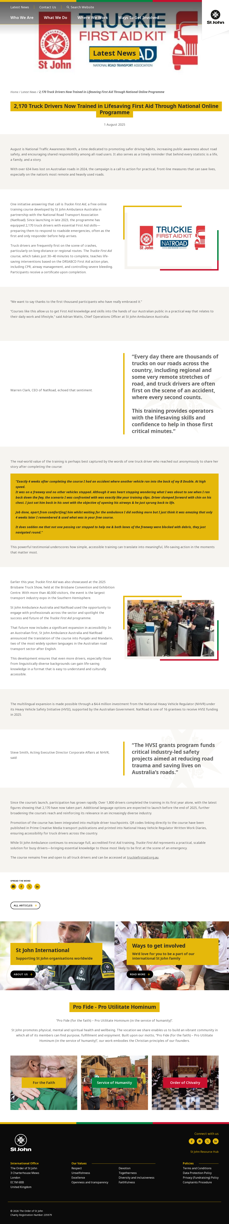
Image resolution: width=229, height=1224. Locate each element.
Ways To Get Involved (138, 17)
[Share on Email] (13, 887)
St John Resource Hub (204, 1152)
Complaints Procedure (197, 1182)
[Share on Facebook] (21, 887)
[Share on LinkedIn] (37, 887)
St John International (42, 950)
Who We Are (21, 17)
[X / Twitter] (208, 1141)
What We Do (55, 17)
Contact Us (47, 7)
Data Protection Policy (197, 1173)
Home (14, 92)
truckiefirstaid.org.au (143, 857)
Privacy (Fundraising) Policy (201, 1177)
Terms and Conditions (197, 1168)
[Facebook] (192, 1141)
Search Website (82, 7)
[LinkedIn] (216, 1141)
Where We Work (93, 17)
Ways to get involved (158, 946)
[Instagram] (200, 1141)
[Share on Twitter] (29, 887)
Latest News (19, 7)
